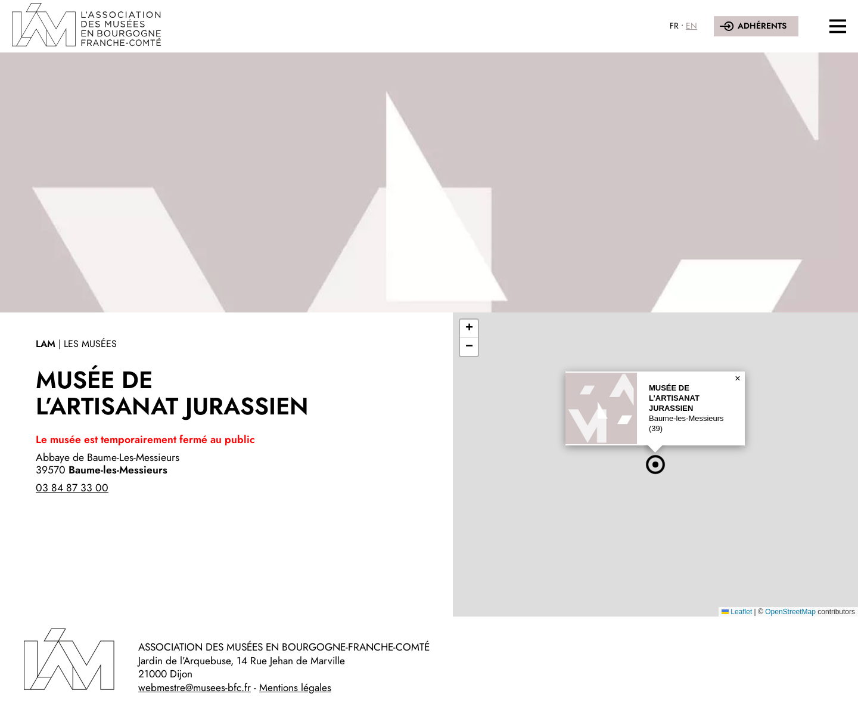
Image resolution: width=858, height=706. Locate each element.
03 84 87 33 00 (72, 488)
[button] (655, 464)
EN (691, 26)
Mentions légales (295, 687)
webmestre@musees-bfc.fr (194, 687)
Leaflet (737, 612)
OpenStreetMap (790, 612)
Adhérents (762, 26)
